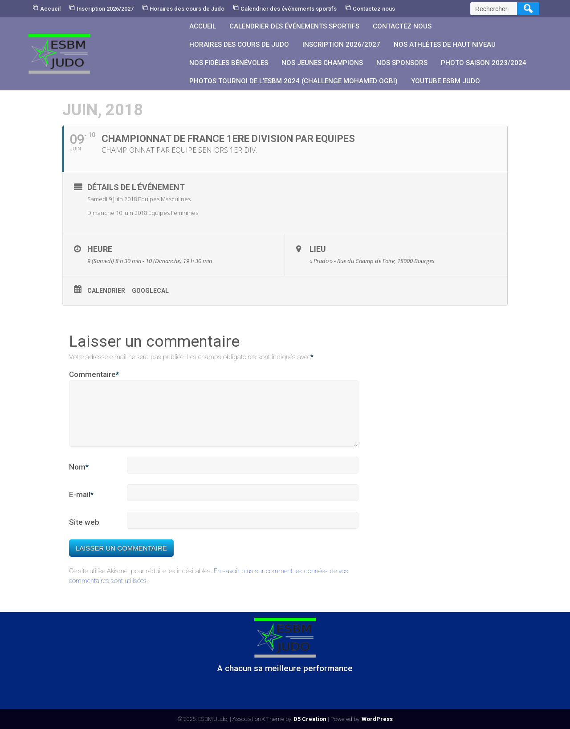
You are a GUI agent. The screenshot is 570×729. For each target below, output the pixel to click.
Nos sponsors (402, 63)
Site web (84, 532)
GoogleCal (150, 290)
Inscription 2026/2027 (105, 8)
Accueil (50, 8)
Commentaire (94, 375)
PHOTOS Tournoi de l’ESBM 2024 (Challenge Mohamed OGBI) (293, 81)
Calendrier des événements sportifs (288, 8)
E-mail (81, 505)
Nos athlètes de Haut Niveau (445, 44)
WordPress (377, 719)
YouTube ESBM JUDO (445, 81)
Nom (79, 478)
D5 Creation (309, 719)
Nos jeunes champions (322, 63)
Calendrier (106, 290)
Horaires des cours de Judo (187, 8)
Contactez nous (374, 8)
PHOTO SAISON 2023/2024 (483, 63)
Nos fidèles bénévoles (228, 63)
